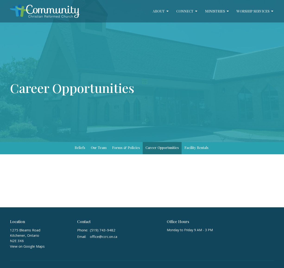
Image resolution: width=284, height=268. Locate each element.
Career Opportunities (162, 147)
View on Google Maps (27, 246)
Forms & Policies (126, 147)
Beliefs (80, 147)
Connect (187, 11)
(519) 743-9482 (102, 230)
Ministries (217, 11)
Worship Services (255, 11)
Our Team (99, 147)
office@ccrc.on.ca (103, 236)
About (161, 11)
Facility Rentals (196, 147)
